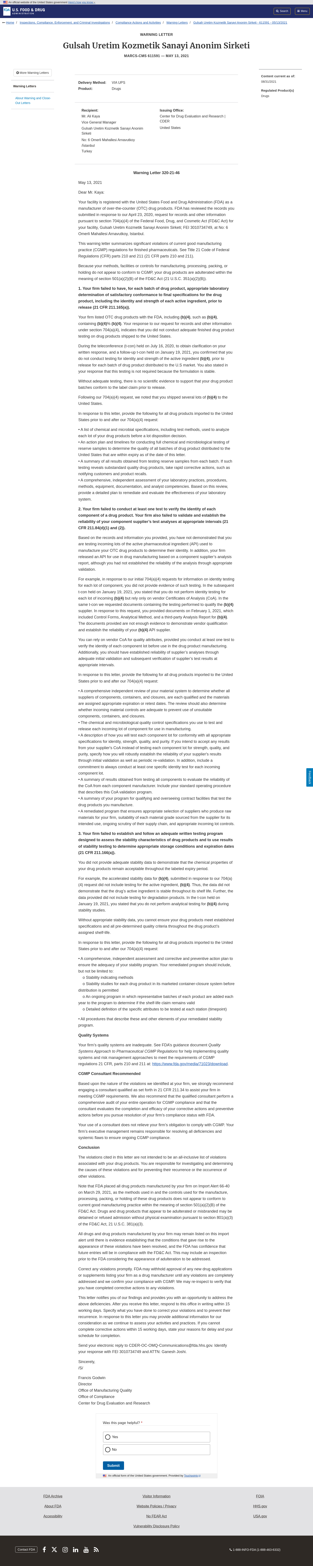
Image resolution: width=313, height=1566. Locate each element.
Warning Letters (177, 22)
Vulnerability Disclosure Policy (156, 1526)
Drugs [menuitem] (265, 96)
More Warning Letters (32, 72)
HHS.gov (260, 1506)
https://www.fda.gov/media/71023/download (190, 1064)
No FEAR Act (156, 1516)
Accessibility (52, 1516)
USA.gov (260, 1516)
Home (10, 22)
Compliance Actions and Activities (138, 22)
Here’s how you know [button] (81, 2)
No (114, 1449)
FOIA (260, 1496)
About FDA (52, 1506)
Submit (113, 1466)
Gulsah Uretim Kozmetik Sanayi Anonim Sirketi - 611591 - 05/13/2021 (240, 22)
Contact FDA (26, 1549)
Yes (115, 1437)
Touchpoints (191, 1475)
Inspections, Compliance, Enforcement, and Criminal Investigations (65, 22)
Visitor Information (156, 1496)
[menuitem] (280, 80)
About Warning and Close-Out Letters (33, 100)
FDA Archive (52, 1496)
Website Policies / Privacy (156, 1506)
